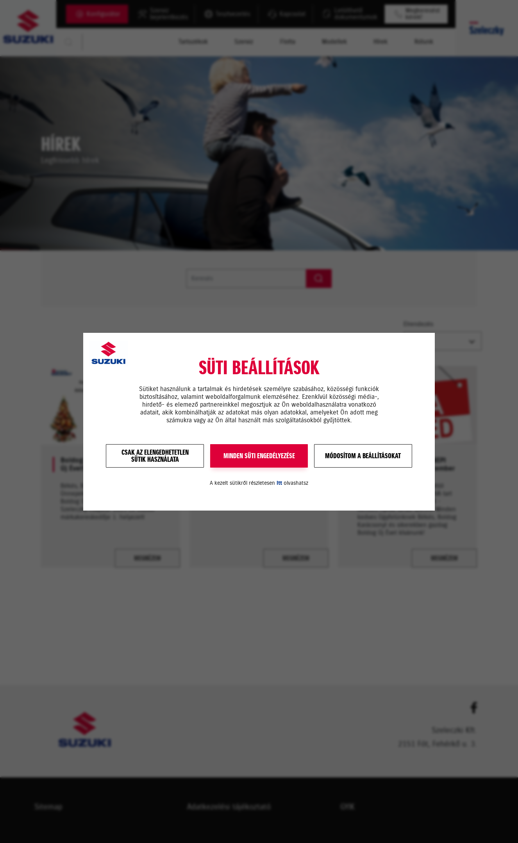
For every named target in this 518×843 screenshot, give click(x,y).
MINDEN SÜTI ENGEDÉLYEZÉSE (259, 456)
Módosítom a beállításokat (363, 456)
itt (279, 483)
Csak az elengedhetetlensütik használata (155, 456)
